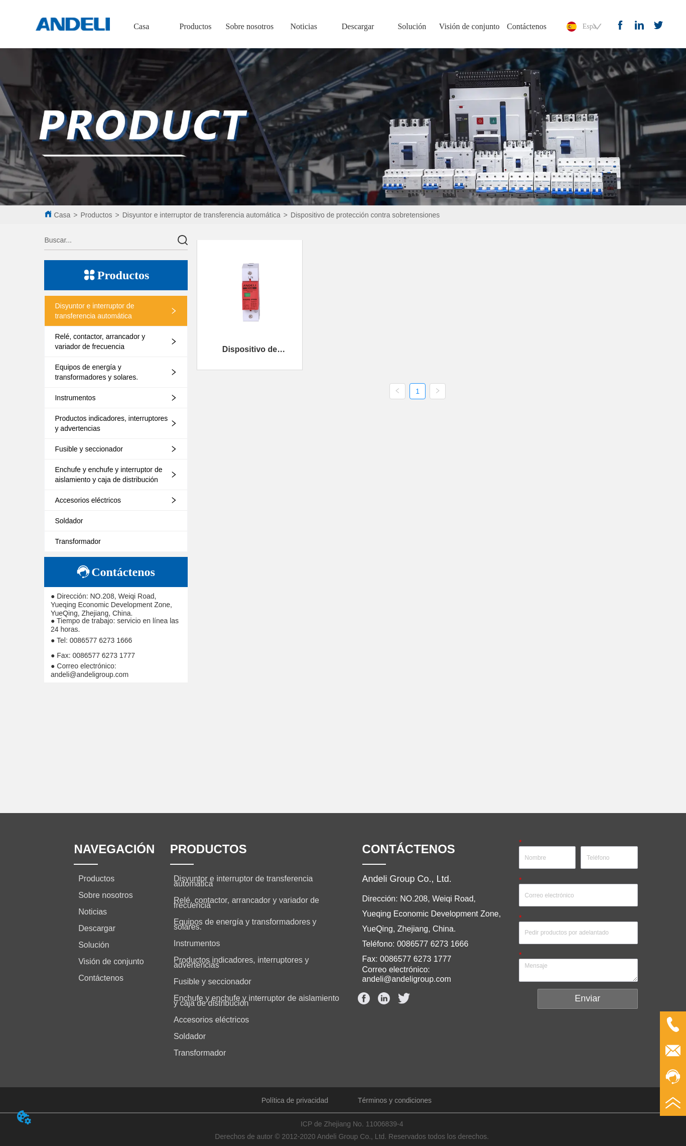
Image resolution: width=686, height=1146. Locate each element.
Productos (196, 26)
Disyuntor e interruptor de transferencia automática (201, 215)
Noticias (304, 26)
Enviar (587, 998)
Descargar (358, 26)
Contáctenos (526, 26)
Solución (411, 26)
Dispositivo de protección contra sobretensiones (365, 215)
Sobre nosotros (250, 26)
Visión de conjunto (469, 26)
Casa (141, 26)
